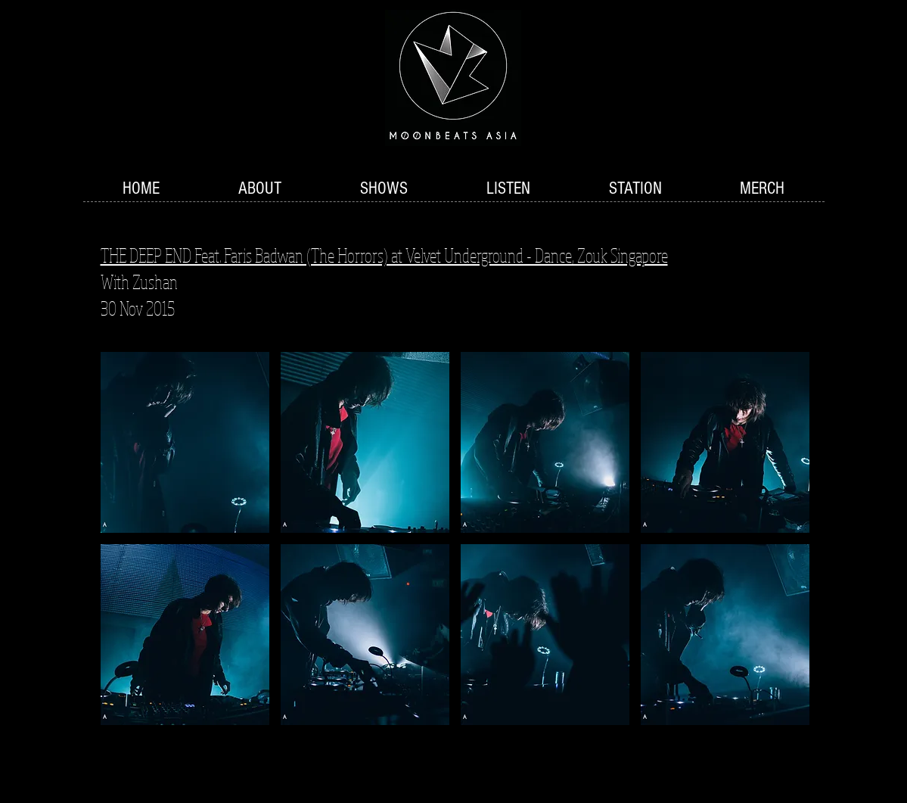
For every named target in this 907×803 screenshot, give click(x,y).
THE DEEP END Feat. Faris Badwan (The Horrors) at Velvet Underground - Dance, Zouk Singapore (384, 255)
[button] (384, 189)
